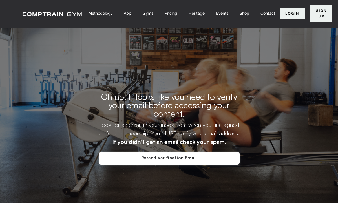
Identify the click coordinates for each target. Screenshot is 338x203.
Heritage (197, 13)
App (127, 13)
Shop (244, 13)
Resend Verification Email (169, 157)
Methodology (100, 13)
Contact (267, 13)
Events (222, 13)
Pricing (171, 13)
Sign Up (321, 13)
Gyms (148, 13)
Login (292, 14)
